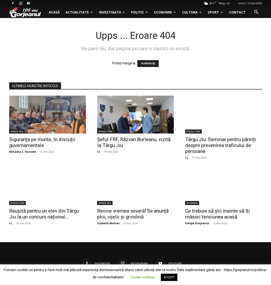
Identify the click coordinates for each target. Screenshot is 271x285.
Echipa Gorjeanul (197, 223)
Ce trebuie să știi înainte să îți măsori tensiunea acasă (217, 214)
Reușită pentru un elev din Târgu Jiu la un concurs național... (44, 214)
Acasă (54, 12)
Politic (139, 12)
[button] (256, 12)
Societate (192, 203)
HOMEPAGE (148, 63)
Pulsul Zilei (105, 131)
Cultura (191, 12)
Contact (237, 12)
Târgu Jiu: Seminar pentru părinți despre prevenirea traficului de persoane (220, 145)
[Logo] (27, 12)
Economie (165, 12)
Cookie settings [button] (143, 277)
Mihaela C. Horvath (22, 151)
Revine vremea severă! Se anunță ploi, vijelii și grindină (133, 214)
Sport (215, 12)
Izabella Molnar (108, 223)
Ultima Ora (17, 131)
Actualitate (79, 12)
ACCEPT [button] (169, 277)
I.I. (99, 151)
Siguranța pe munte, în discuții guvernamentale (42, 142)
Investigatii (112, 12)
